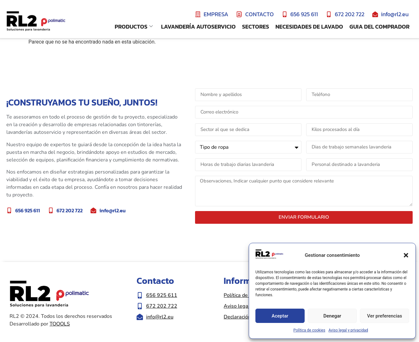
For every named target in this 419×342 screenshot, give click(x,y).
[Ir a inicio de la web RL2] (35, 21)
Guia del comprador (379, 26)
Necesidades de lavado (309, 26)
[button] (406, 255)
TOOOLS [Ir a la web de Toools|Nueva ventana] (60, 323)
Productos (134, 26)
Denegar (332, 316)
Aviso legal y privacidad (348, 330)
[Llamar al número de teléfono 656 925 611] (177, 295)
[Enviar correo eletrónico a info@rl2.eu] (177, 317)
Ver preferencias (384, 316)
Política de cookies (309, 330)
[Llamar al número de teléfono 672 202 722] (177, 306)
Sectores (255, 26)
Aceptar (280, 316)
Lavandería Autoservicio (198, 26)
